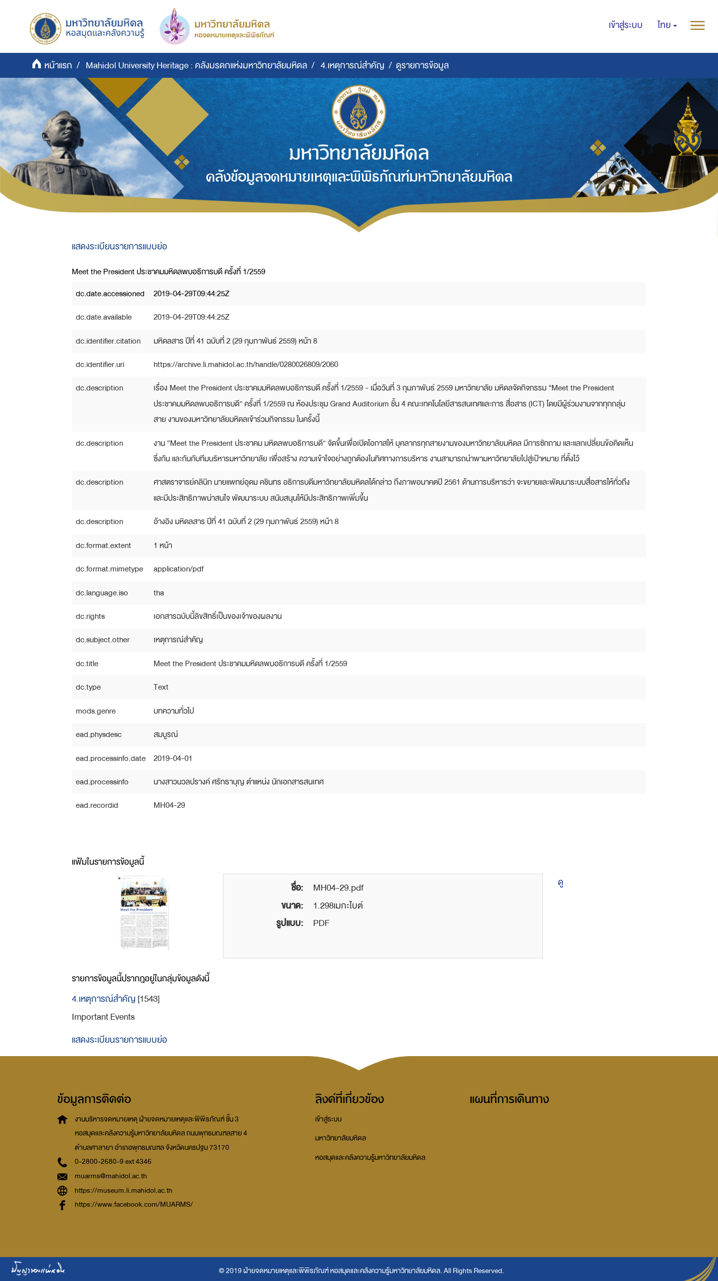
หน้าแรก (58, 65)
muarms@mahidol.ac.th (111, 1176)
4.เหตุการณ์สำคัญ (352, 65)
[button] (667, 25)
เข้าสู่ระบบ (328, 1119)
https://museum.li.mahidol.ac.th (124, 1190)
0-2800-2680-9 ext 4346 (113, 1161)
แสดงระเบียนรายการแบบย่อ (119, 246)
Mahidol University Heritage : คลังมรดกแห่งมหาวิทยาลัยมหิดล (196, 65)
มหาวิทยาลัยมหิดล (340, 1138)
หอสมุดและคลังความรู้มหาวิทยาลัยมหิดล (370, 1157)
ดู (560, 882)
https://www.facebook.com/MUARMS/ (134, 1204)
